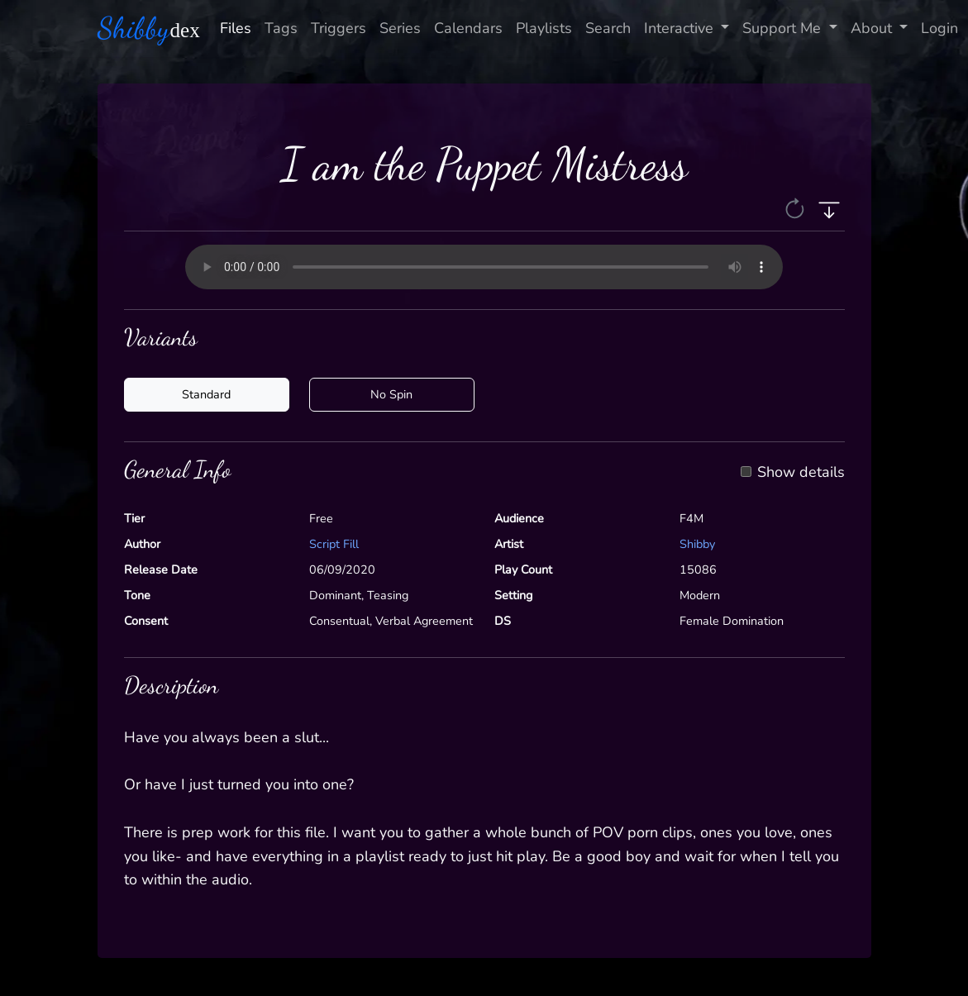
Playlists (544, 28)
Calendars (468, 28)
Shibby (697, 544)
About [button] (873, 28)
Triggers (338, 28)
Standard (206, 394)
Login (939, 28)
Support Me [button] (783, 28)
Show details (801, 473)
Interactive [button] (681, 28)
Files (235, 28)
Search (608, 28)
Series (400, 28)
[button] (796, 208)
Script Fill (334, 544)
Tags (281, 28)
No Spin (391, 394)
